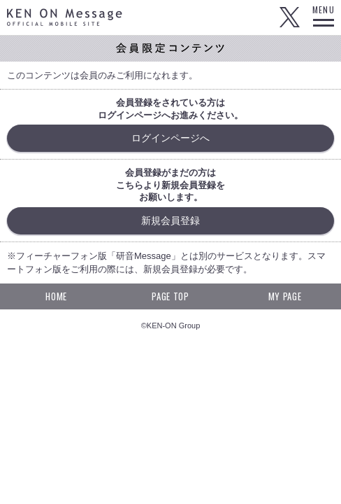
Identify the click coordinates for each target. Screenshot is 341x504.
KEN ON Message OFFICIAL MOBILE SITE (64, 17)
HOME (56, 296)
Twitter (289, 17)
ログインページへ (170, 138)
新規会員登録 (170, 220)
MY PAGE (285, 296)
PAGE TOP (170, 296)
